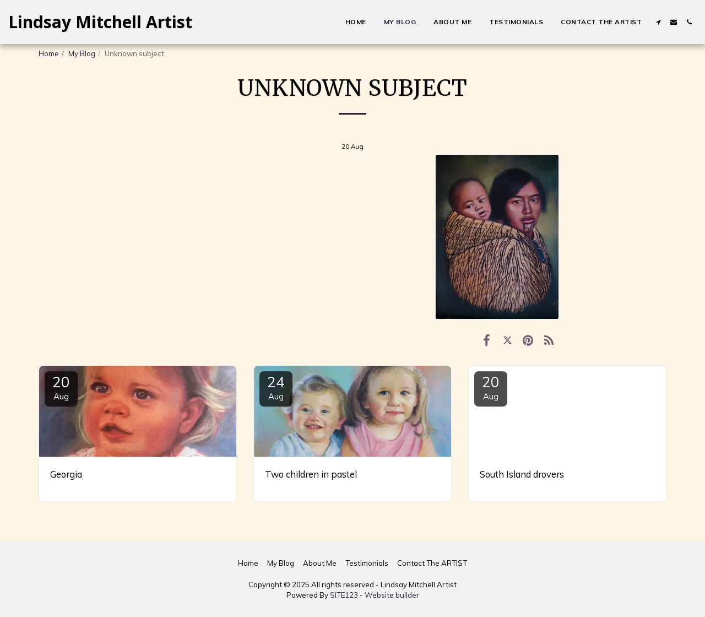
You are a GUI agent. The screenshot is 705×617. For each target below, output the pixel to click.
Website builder (392, 595)
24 (275, 387)
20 (61, 387)
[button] (658, 22)
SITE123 (344, 595)
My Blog (81, 53)
